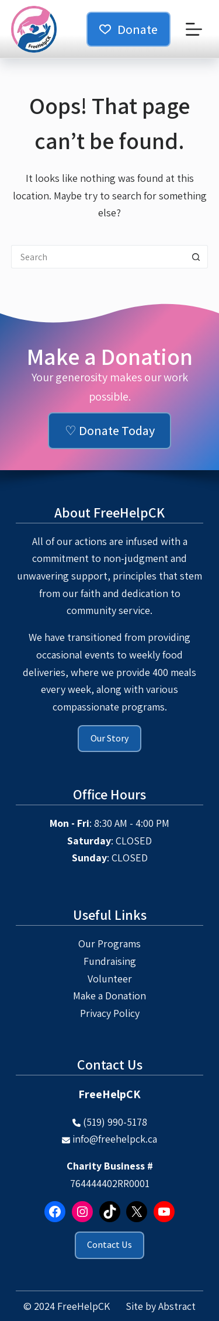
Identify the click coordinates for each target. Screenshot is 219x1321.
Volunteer (110, 978)
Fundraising (110, 961)
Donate (128, 29)
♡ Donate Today (110, 430)
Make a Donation (109, 995)
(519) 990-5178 (115, 1122)
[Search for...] (98, 256)
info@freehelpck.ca (114, 1139)
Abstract (177, 1306)
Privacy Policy (110, 1013)
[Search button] (196, 256)
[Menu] (194, 29)
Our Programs (109, 943)
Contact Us (109, 1245)
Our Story (110, 738)
